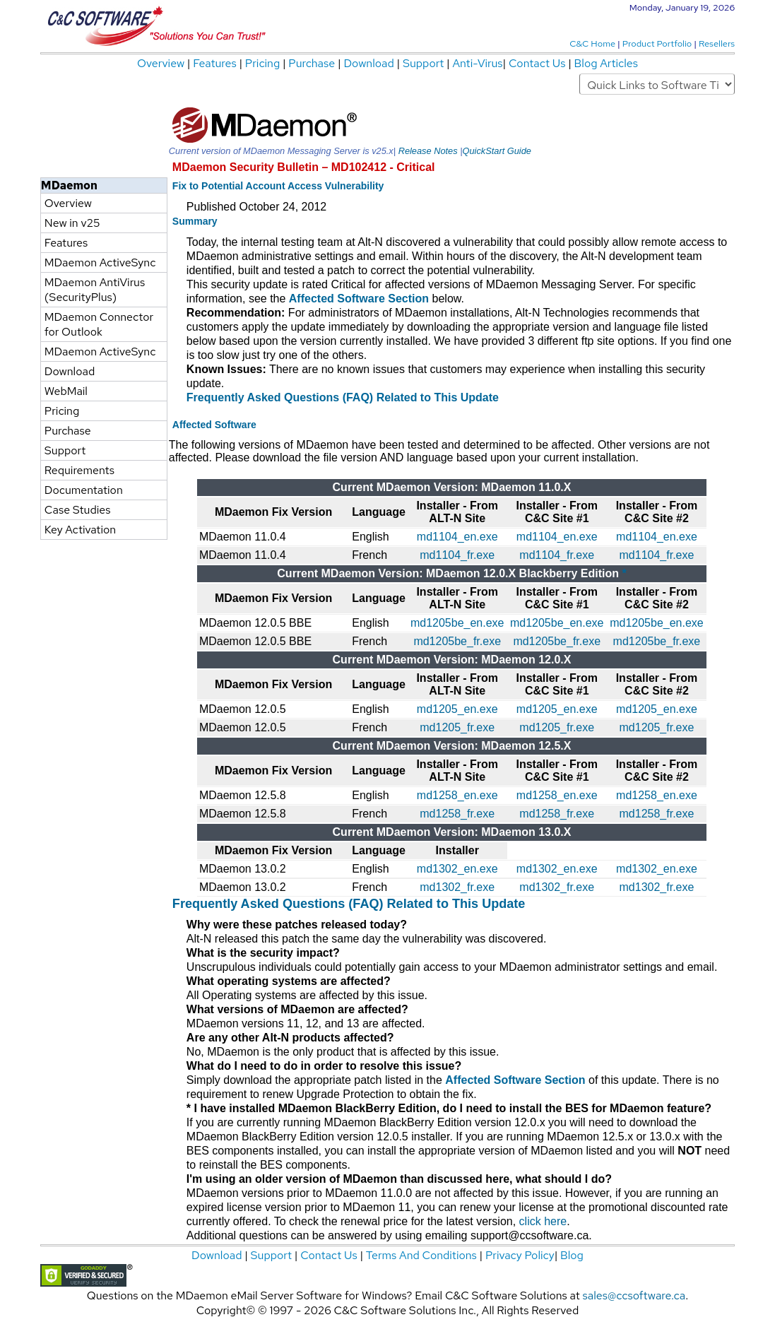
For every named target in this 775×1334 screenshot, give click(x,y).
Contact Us (538, 63)
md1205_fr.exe (457, 727)
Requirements (79, 470)
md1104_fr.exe (457, 555)
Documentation (84, 490)
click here (543, 1221)
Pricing (264, 63)
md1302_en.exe (457, 869)
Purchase (313, 63)
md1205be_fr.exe (457, 641)
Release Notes (428, 151)
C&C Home (593, 43)
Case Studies (78, 509)
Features (216, 63)
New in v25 (72, 223)
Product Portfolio (658, 43)
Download (369, 63)
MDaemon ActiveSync (100, 262)
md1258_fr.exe (457, 814)
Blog (572, 1255)
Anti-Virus (477, 63)
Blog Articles (606, 63)
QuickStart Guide (496, 151)
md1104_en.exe (457, 537)
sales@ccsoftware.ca (634, 1295)
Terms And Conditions (421, 1255)
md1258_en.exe (457, 795)
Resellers (717, 43)
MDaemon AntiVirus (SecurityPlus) (95, 290)
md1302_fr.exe (457, 887)
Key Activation (80, 529)
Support (423, 63)
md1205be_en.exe (457, 623)
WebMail (66, 391)
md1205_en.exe (457, 709)
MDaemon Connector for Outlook (99, 324)
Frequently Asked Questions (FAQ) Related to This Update (343, 397)
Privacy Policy (520, 1255)
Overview (162, 63)
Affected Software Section (359, 299)
